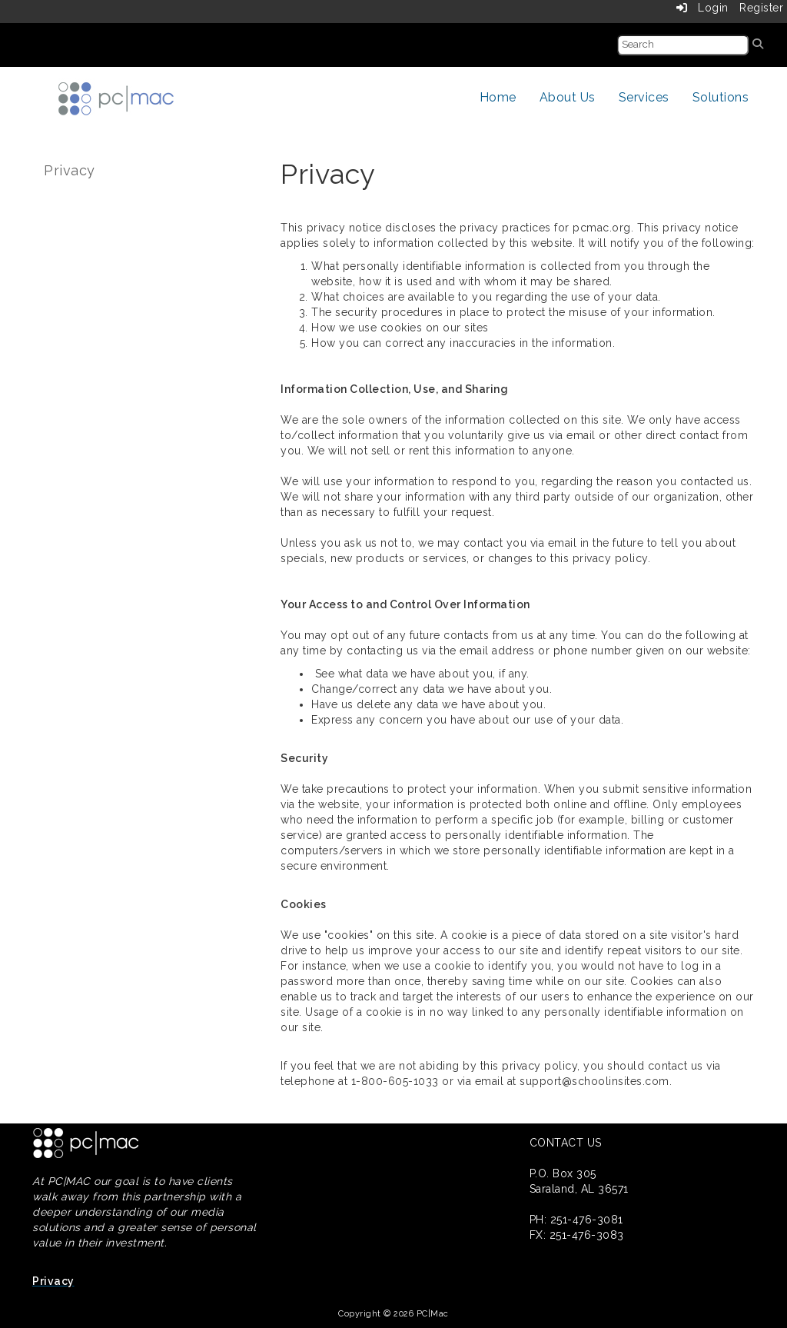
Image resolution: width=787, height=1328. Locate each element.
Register (761, 8)
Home (498, 97)
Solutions (720, 97)
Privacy (69, 170)
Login (702, 8)
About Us (568, 97)
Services (644, 97)
